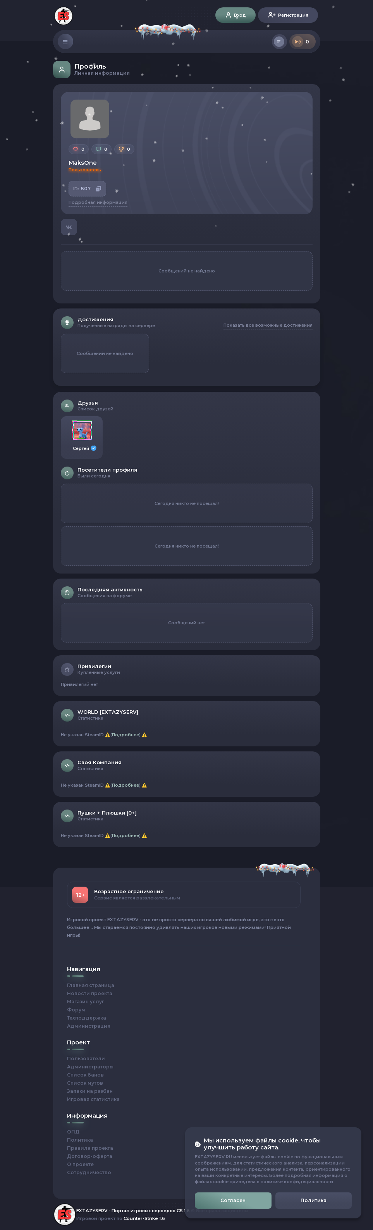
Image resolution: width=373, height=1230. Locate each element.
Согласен (233, 1200)
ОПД (73, 1132)
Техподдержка (86, 1018)
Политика (80, 1140)
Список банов (85, 1075)
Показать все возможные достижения (268, 325)
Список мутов (85, 1083)
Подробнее (125, 734)
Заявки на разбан (90, 1091)
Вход (235, 16)
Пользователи (86, 1058)
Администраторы (90, 1067)
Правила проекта (90, 1148)
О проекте (80, 1164)
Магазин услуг (85, 1001)
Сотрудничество (89, 1172)
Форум (76, 1010)
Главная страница (90, 985)
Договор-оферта (89, 1156)
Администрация (88, 1026)
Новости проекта (89, 993)
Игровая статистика (93, 1099)
